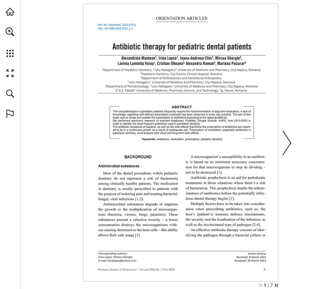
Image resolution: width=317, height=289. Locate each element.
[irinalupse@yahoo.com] (122, 260)
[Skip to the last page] (276, 285)
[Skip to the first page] (260, 285)
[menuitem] (10, 42)
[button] (10, 32)
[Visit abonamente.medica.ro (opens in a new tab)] (10, 12)
